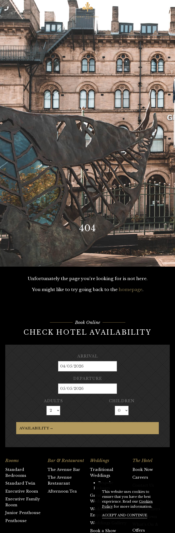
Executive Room (21, 491)
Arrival (87, 356)
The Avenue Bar (64, 469)
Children (121, 401)
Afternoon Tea (62, 491)
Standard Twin (20, 483)
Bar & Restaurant (66, 460)
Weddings (99, 460)
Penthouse (16, 520)
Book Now (142, 469)
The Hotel (142, 460)
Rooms (12, 460)
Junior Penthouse (23, 512)
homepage (130, 289)
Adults (53, 401)
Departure (87, 378)
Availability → (36, 428)
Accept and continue (124, 515)
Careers (140, 477)
